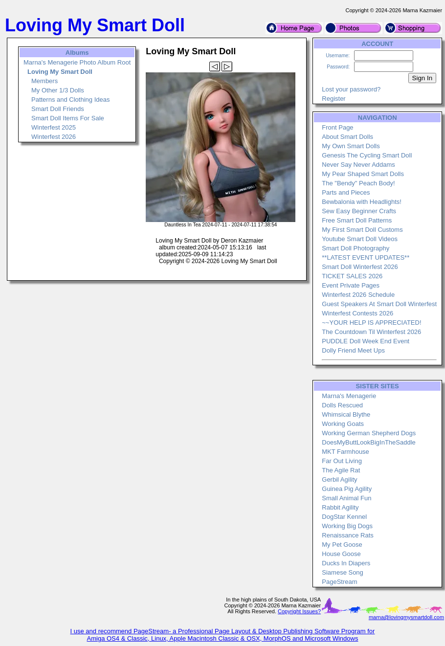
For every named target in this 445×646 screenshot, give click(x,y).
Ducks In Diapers (346, 563)
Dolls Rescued (342, 405)
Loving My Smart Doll (59, 71)
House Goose (341, 553)
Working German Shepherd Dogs (369, 433)
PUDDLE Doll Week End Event (365, 341)
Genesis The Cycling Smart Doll (367, 155)
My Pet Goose (342, 544)
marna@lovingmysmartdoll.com (406, 617)
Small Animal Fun (346, 498)
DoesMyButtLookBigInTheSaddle (369, 442)
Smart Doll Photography (355, 248)
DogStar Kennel (344, 516)
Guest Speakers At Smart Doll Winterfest (379, 304)
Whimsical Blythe (346, 414)
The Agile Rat (341, 470)
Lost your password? (351, 89)
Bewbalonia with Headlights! (361, 201)
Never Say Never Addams (358, 164)
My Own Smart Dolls (350, 146)
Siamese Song (342, 572)
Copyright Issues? (299, 611)
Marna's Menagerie (349, 396)
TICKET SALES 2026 (352, 276)
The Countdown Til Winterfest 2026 (371, 331)
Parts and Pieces (346, 192)
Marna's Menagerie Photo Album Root (77, 62)
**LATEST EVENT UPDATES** (365, 257)
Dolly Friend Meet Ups (353, 350)
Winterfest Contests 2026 (357, 313)
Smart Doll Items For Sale (67, 118)
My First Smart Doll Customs (362, 229)
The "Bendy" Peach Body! (358, 183)
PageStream (339, 581)
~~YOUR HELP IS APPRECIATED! (371, 322)
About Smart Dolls (347, 136)
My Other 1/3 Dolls (57, 90)
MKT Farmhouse (345, 451)
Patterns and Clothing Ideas (70, 99)
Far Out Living (342, 461)
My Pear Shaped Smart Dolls (363, 174)
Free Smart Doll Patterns (357, 220)
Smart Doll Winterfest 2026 (360, 266)
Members (44, 81)
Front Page (337, 127)
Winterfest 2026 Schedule (358, 294)
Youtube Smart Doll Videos (360, 239)
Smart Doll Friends (57, 108)
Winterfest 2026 (53, 136)
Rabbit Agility (340, 507)
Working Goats (343, 423)
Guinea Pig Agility (347, 488)
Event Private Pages (350, 285)
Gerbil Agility (339, 479)
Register (333, 98)
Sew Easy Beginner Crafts (359, 211)
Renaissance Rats (348, 535)
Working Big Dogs (347, 526)
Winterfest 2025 (53, 127)
